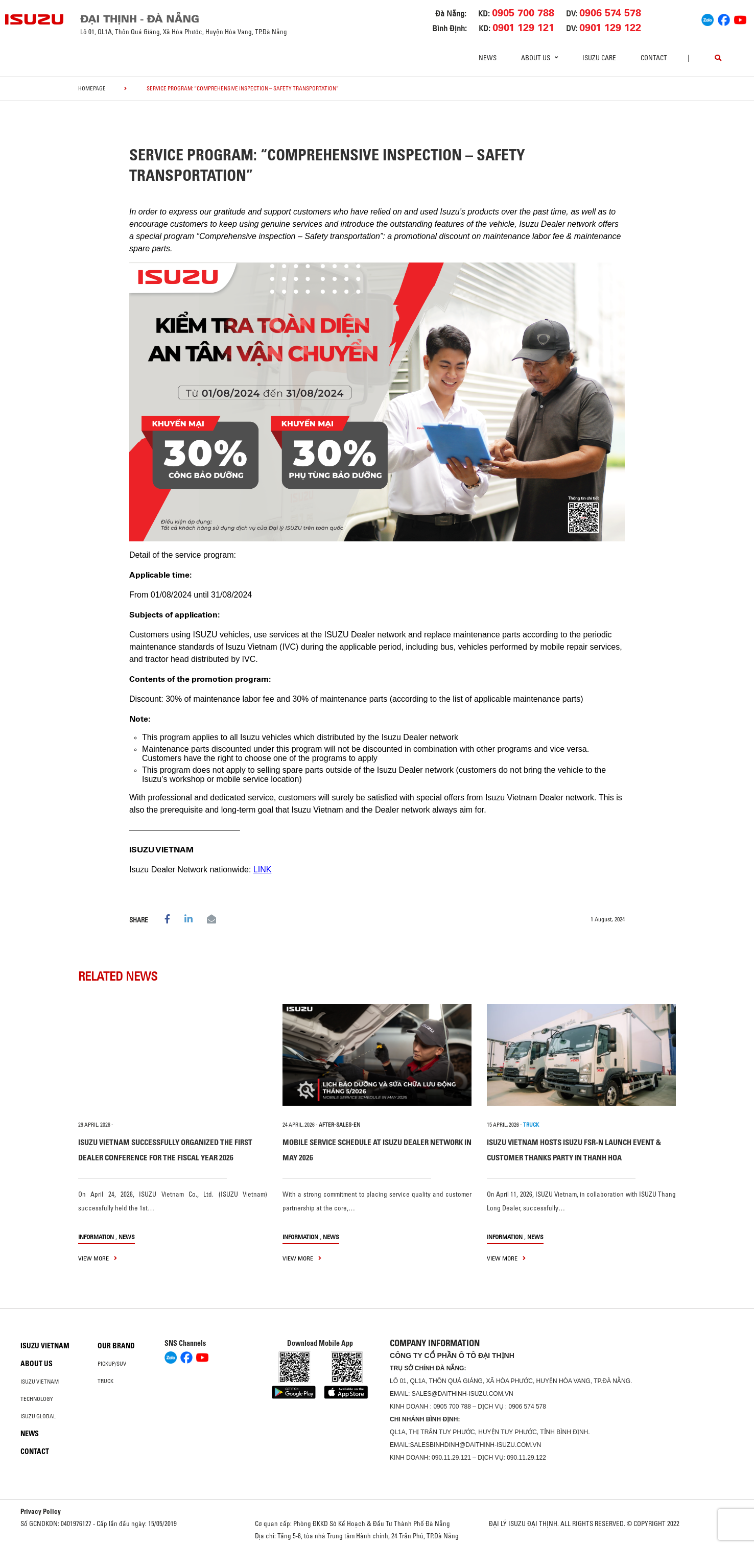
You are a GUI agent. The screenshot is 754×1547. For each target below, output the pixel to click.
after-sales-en (339, 1124)
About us (36, 1363)
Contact (654, 58)
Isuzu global (38, 1416)
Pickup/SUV (112, 1363)
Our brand (116, 1345)
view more (97, 1258)
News (488, 58)
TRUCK (531, 1124)
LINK (262, 869)
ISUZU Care (599, 58)
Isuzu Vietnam (44, 1345)
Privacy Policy (40, 1511)
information (96, 1237)
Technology (36, 1398)
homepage (92, 88)
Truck (105, 1381)
